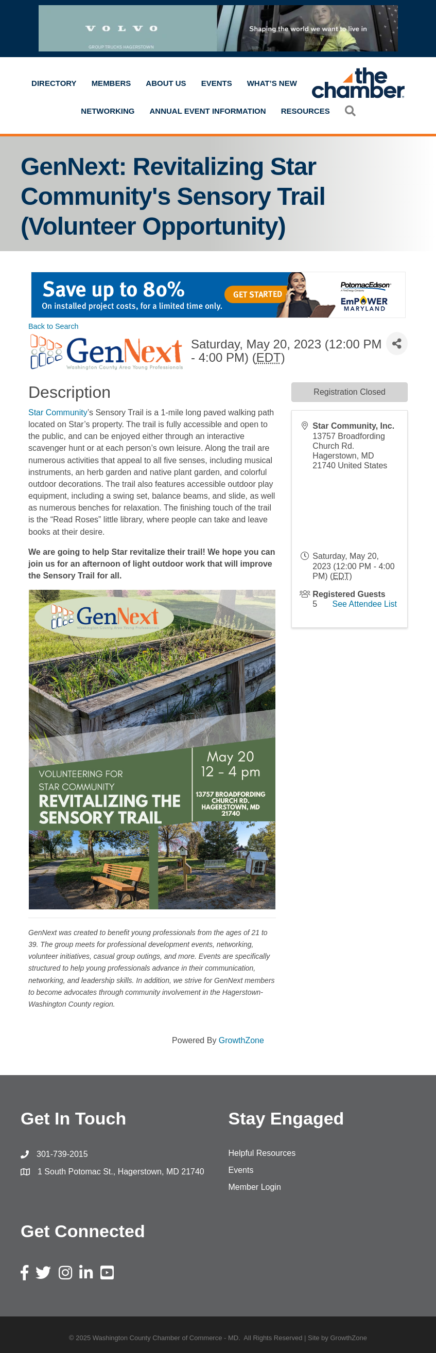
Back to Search (53, 326)
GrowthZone (241, 1040)
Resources (305, 111)
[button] (350, 111)
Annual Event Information (208, 111)
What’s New (272, 83)
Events (216, 83)
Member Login (255, 1187)
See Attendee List (365, 604)
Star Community (58, 412)
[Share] (397, 343)
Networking (107, 111)
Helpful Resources (262, 1153)
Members (111, 83)
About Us (166, 83)
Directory (54, 83)
